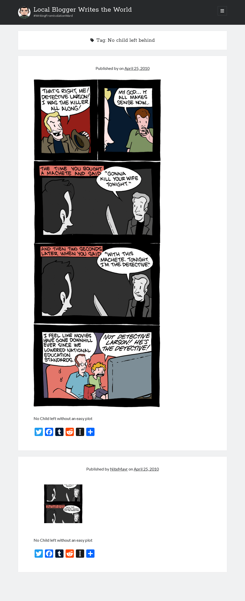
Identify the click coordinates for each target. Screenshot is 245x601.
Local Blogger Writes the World (83, 10)
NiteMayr (119, 468)
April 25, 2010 (136, 68)
